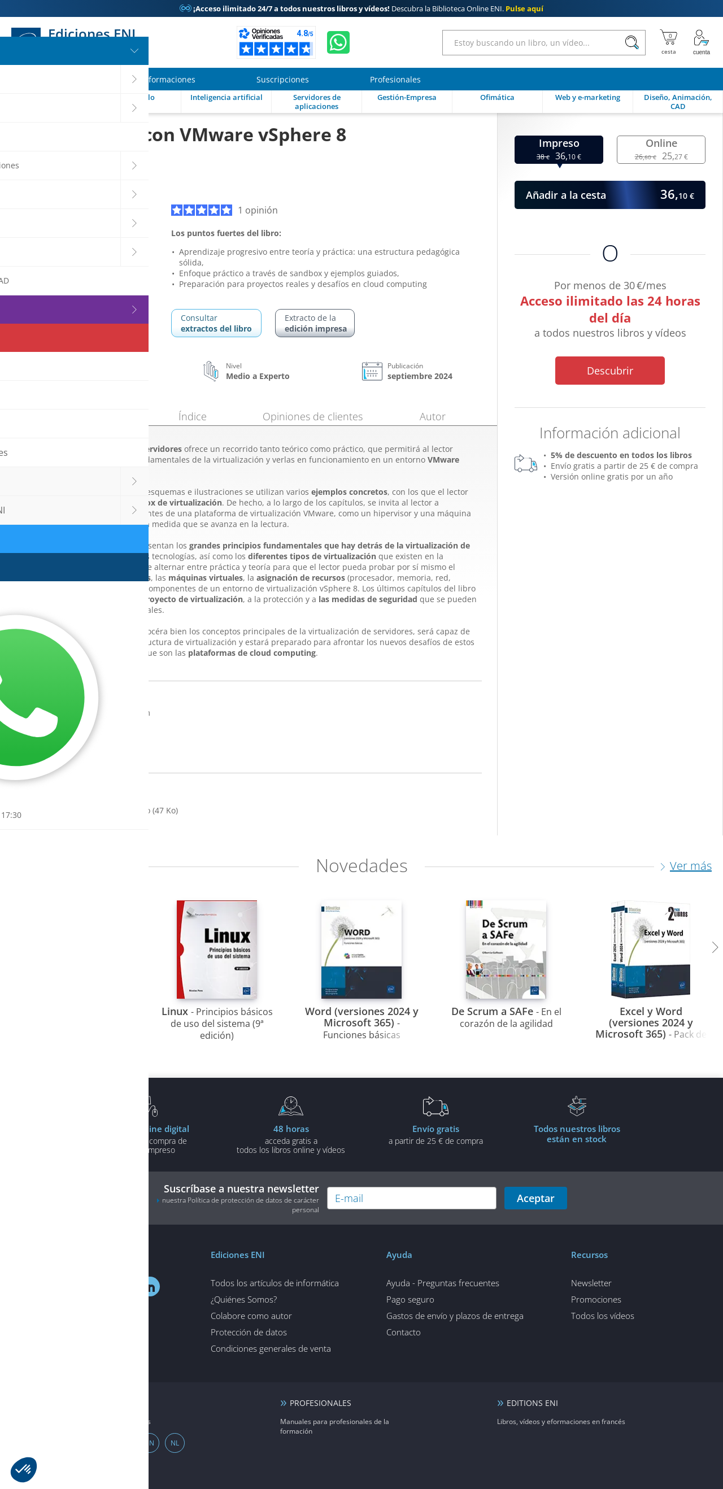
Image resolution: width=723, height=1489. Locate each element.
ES (73, 1443)
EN (149, 1443)
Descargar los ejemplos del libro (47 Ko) (103, 810)
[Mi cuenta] (701, 42)
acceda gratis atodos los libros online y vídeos (291, 1139)
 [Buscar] (632, 43)
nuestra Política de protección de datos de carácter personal (240, 1204)
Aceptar (536, 1198)
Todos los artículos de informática (275, 1282)
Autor (433, 416)
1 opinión (224, 210)
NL (175, 1443)
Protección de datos (249, 1332)
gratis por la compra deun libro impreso (146, 1139)
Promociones (596, 1299)
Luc (40, 183)
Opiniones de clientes (313, 416)
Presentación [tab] (73, 414)
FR (98, 1443)
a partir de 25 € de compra (435, 1134)
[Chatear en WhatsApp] (338, 42)
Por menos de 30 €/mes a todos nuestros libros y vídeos (610, 311)
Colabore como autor (251, 1315)
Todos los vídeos (602, 1315)
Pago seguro (410, 1299)
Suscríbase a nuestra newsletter (237, 1198)
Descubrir (610, 370)
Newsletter (591, 1282)
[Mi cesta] (668, 42)
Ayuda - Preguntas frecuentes (442, 1282)
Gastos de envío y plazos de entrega (455, 1315)
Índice (192, 416)
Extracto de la (316, 323)
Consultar (216, 323)
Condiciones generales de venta (271, 1348)
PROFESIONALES (320, 1402)
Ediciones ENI (77, 42)
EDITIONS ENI (532, 1402)
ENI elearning (98, 1402)
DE (124, 1443)
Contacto (403, 1332)
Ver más (691, 865)
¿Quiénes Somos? (244, 1299)
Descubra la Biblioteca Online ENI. (361, 8)
